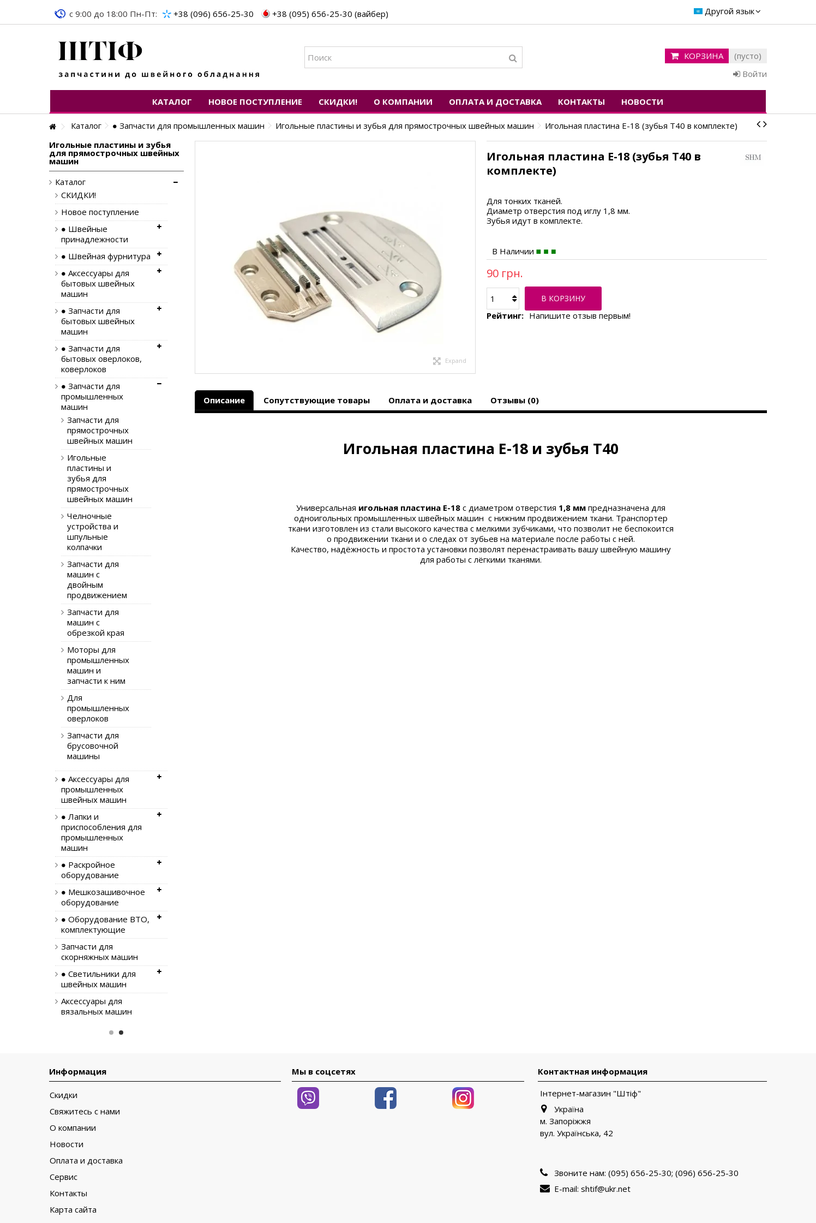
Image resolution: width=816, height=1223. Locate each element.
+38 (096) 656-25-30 (213, 13)
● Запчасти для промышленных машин (92, 396)
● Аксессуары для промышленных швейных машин (95, 789)
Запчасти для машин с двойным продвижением (97, 579)
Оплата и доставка (430, 400)
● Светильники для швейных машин (98, 979)
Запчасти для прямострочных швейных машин (100, 430)
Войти (750, 73)
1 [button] (111, 1032)
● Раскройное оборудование (90, 870)
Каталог (70, 182)
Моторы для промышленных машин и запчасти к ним (98, 665)
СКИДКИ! (78, 195)
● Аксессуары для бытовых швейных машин (98, 283)
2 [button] (121, 1032)
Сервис (63, 1177)
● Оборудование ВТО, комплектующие (105, 924)
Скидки (63, 1095)
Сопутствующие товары (316, 400)
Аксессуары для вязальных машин (96, 1006)
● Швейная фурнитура (106, 256)
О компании (73, 1128)
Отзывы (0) (514, 400)
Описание (224, 400)
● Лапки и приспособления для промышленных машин (101, 832)
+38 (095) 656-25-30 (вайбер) (330, 13)
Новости (66, 1144)
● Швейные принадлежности (94, 234)
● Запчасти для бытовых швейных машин (98, 321)
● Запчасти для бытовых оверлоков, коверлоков (101, 358)
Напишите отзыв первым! (580, 316)
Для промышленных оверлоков (98, 708)
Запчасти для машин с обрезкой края (95, 622)
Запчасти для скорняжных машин (99, 951)
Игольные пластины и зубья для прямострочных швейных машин (100, 478)
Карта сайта (73, 1209)
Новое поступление (100, 212)
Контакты (68, 1193)
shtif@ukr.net (606, 1188)
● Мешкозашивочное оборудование (103, 897)
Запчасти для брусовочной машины (93, 745)
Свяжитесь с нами (85, 1111)
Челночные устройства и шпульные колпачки (92, 531)
